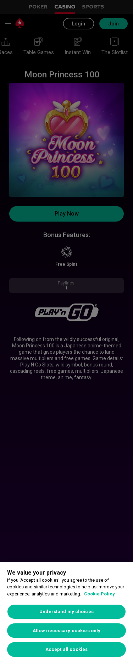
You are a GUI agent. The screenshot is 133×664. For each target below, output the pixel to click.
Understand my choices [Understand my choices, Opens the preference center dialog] (66, 611)
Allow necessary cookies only (67, 630)
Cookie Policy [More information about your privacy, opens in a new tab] (99, 594)
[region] (66, 613)
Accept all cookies (66, 649)
